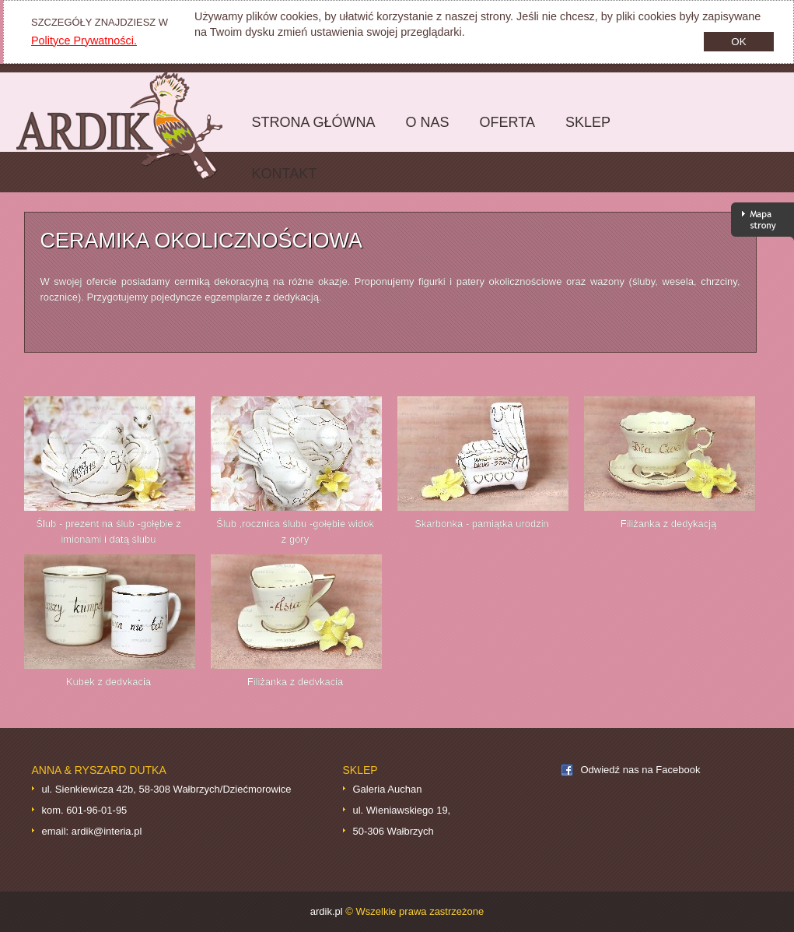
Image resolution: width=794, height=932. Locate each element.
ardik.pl (131, 126)
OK (738, 41)
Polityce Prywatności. (84, 40)
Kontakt (284, 173)
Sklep (584, 131)
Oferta (503, 131)
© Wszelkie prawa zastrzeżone (414, 911)
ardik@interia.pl (107, 831)
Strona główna (310, 131)
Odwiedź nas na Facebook (641, 769)
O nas (427, 122)
